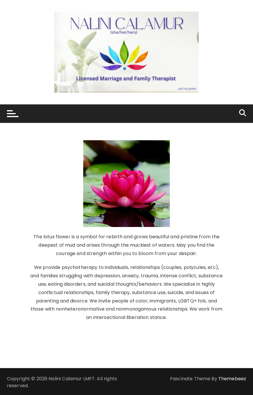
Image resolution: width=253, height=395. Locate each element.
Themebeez (232, 378)
